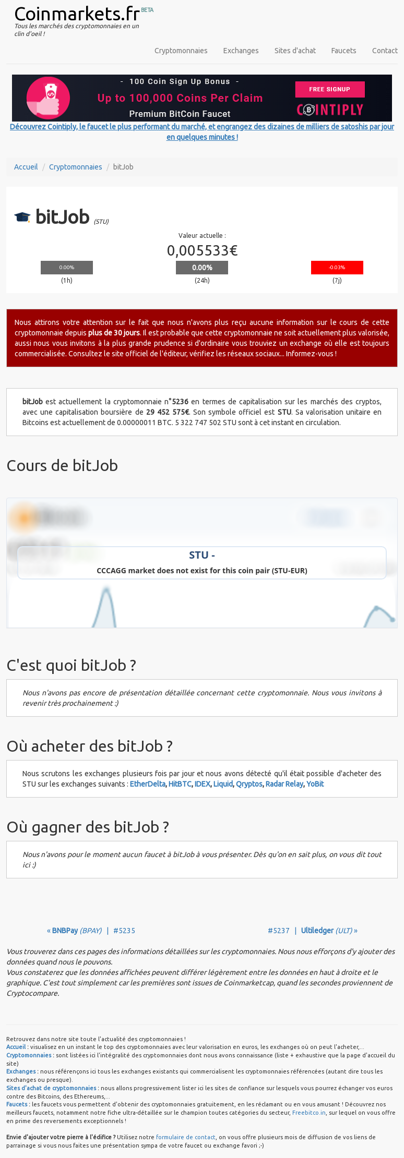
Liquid (223, 784)
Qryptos (249, 784)
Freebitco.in (309, 1112)
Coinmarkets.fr (77, 13)
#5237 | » (313, 930)
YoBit (315, 784)
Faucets (344, 50)
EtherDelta (147, 784)
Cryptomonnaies (181, 50)
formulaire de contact (186, 1137)
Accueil (26, 167)
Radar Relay (284, 784)
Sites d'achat (295, 50)
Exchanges (241, 50)
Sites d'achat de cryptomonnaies (51, 1088)
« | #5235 (91, 930)
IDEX (202, 784)
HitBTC (180, 784)
